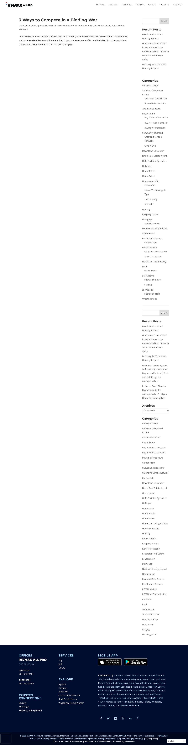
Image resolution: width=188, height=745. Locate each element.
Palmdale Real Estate (155, 103)
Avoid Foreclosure (151, 108)
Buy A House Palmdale (155, 122)
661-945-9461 (26, 673)
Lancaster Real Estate (155, 98)
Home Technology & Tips (155, 523)
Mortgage (147, 219)
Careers (62, 687)
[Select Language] (176, 741)
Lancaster (24, 670)
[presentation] (6, 738)
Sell (60, 663)
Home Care (150, 185)
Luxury (61, 667)
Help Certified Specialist (154, 160)
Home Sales (148, 176)
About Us (63, 691)
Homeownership (150, 181)
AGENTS (140, 5)
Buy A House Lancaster (99, 25)
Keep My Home (150, 214)
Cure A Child (150, 145)
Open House (148, 233)
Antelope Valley (39, 25)
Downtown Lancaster (153, 150)
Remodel (148, 204)
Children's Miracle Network (155, 472)
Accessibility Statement (124, 741)
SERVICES (127, 5)
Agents (62, 684)
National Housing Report (154, 228)
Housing (146, 209)
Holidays (146, 165)
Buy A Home (81, 25)
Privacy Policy (151, 738)
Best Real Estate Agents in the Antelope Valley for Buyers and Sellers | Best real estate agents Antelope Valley (155, 373)
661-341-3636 (26, 683)
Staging (148, 284)
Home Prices (148, 171)
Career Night (150, 242)
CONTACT (178, 5)
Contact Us (104, 675)
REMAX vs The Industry (154, 261)
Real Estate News (67, 699)
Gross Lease (150, 270)
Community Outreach (152, 132)
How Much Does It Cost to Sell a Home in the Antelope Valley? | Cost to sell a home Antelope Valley (155, 51)
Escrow (22, 702)
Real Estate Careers (152, 238)
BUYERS (100, 5)
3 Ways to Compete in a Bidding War (58, 19)
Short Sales (147, 289)
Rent (144, 266)
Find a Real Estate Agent (154, 155)
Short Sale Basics (153, 279)
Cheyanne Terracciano (155, 251)
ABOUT (152, 5)
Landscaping (150, 199)
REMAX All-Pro (149, 247)
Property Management (30, 710)
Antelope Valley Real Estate (61, 25)
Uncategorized (149, 298)
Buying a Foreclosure (155, 127)
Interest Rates (151, 223)
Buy (60, 660)
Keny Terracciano (153, 256)
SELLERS (113, 5)
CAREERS (164, 5)
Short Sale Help (152, 293)
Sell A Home (148, 275)
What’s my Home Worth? (71, 702)
